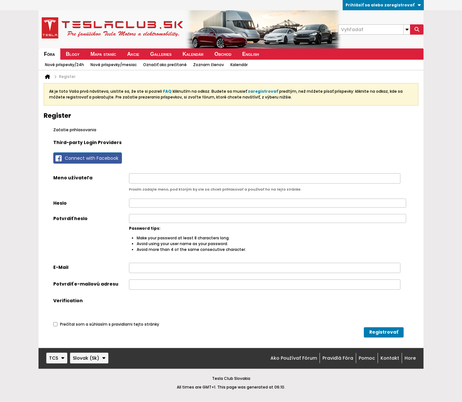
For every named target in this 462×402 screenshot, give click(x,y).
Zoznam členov (208, 64)
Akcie (133, 54)
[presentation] (178, 308)
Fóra (49, 54)
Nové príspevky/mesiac (113, 64)
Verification (68, 300)
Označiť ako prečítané (165, 64)
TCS (56, 358)
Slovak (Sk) (89, 358)
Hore (410, 358)
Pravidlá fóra (337, 358)
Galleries (161, 54)
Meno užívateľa (72, 178)
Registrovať (383, 332)
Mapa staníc (103, 54)
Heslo (60, 203)
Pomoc (367, 358)
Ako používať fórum (293, 358)
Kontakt (390, 358)
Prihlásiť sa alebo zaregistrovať (383, 5)
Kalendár (193, 54)
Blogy (73, 54)
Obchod (222, 54)
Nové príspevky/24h (64, 64)
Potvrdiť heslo (70, 218)
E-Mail (60, 267)
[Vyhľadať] (374, 29)
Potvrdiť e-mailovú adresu (85, 284)
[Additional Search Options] (406, 29)
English (250, 54)
